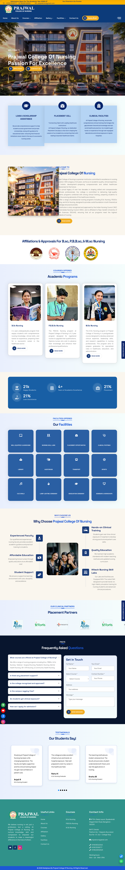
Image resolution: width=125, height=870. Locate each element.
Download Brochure (123, 610)
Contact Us (73, 18)
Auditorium (49, 469)
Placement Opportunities (76, 445)
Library (21, 469)
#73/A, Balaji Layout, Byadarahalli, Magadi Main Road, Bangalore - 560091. (102, 822)
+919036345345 (96, 845)
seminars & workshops (104, 494)
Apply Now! (90, 18)
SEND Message (75, 712)
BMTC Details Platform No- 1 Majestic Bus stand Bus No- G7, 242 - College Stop (101, 832)
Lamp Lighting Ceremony (48, 494)
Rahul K (54, 773)
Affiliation (38, 18)
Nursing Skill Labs (48, 445)
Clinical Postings (104, 445)
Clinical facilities (98, 116)
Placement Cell (62, 116)
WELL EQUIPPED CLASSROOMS (20, 445)
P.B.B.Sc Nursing (56, 325)
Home (5, 18)
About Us (15, 18)
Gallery (49, 18)
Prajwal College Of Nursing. (63, 868)
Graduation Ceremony (76, 494)
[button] (58, 790)
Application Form (123, 350)
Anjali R (17, 779)
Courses (26, 18)
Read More (63, 221)
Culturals (20, 494)
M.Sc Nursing (92, 325)
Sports (104, 469)
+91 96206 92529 (24, 3)
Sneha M (93, 776)
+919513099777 (11, 3)
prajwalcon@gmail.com (46, 3)
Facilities (60, 18)
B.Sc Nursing (17, 325)
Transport (76, 469)
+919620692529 (96, 850)
